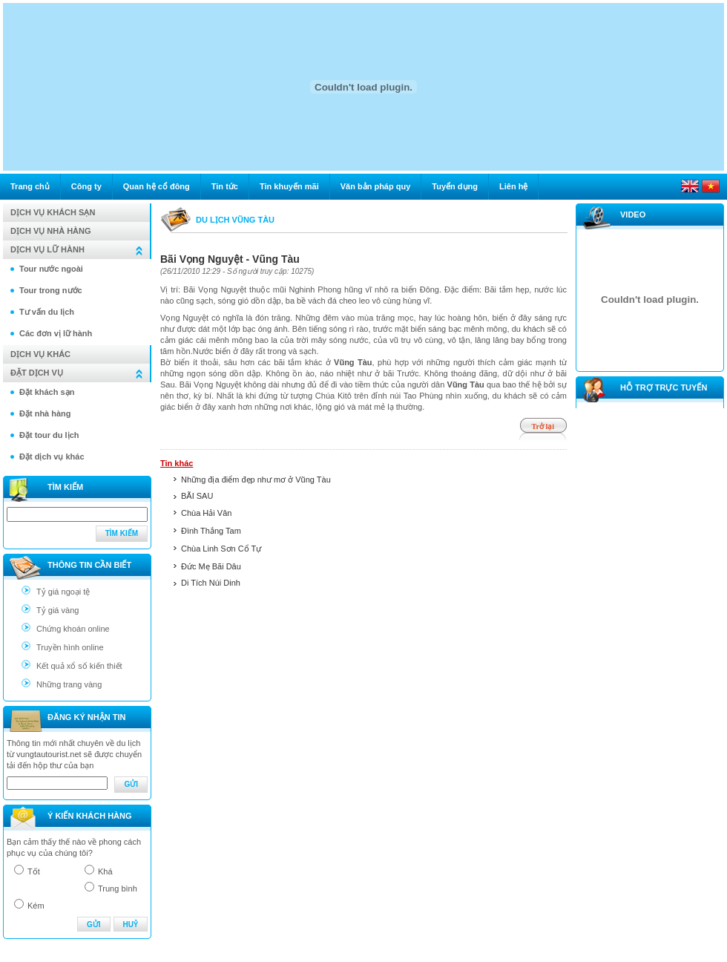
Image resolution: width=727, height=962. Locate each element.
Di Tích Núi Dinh (210, 582)
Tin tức (224, 186)
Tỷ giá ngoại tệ (63, 591)
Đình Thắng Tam (211, 530)
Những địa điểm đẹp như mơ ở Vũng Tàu (256, 479)
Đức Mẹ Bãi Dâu (211, 566)
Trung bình (117, 888)
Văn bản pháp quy (376, 186)
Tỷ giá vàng (57, 610)
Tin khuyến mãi (289, 186)
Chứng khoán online (73, 628)
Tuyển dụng (455, 186)
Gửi (131, 784)
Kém (36, 905)
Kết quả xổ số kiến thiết (79, 665)
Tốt (33, 871)
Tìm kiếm (121, 533)
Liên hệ (513, 186)
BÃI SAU (197, 495)
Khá (105, 871)
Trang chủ (30, 186)
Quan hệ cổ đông (156, 186)
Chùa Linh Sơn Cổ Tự (221, 548)
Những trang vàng (69, 684)
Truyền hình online (70, 647)
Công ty (86, 186)
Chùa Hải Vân (206, 512)
